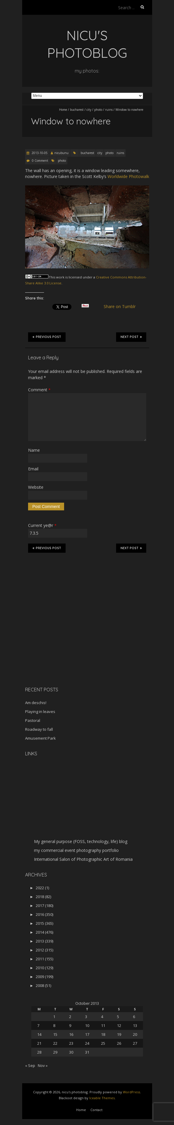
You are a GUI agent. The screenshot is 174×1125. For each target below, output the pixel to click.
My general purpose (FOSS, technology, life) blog (80, 841)
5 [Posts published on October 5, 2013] (118, 1016)
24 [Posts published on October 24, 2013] (87, 1043)
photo (98, 110)
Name (34, 450)
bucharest (77, 110)
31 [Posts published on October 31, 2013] (87, 1052)
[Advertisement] (62, 640)
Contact (96, 1110)
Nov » (43, 1065)
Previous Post (46, 337)
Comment (39, 389)
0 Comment (40, 160)
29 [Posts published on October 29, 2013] (55, 1052)
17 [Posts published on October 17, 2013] (87, 1034)
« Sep (30, 1065)
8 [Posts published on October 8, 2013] (54, 1025)
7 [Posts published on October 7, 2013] (38, 1025)
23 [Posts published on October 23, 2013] (71, 1043)
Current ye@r (42, 525)
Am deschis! (35, 702)
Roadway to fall (39, 729)
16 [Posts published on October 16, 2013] (71, 1034)
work (60, 277)
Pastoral (32, 720)
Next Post (131, 337)
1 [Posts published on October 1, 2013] (54, 1016)
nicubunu (61, 153)
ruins (109, 110)
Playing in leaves (40, 711)
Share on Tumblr (122, 306)
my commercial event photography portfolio (76, 850)
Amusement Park (40, 738)
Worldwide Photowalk (128, 176)
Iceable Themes (102, 1098)
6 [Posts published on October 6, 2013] (134, 1016)
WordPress (131, 1092)
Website (35, 487)
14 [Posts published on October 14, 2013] (39, 1034)
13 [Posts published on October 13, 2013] (135, 1025)
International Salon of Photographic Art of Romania (83, 859)
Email (33, 469)
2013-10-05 (39, 153)
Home (63, 110)
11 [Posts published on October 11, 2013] (103, 1025)
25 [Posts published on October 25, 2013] (103, 1043)
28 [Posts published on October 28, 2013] (39, 1052)
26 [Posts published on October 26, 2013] (119, 1043)
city (89, 110)
